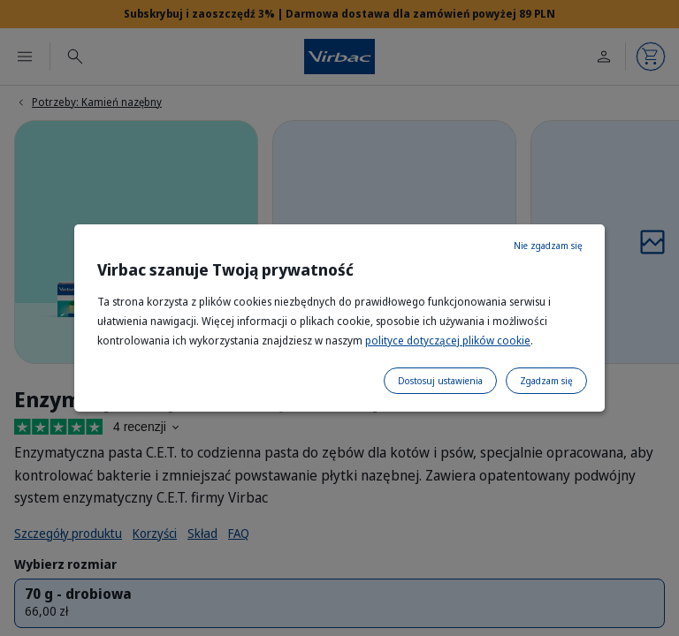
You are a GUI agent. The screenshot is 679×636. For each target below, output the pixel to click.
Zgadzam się (546, 381)
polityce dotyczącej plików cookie (447, 340)
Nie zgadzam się (548, 245)
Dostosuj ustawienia (440, 381)
